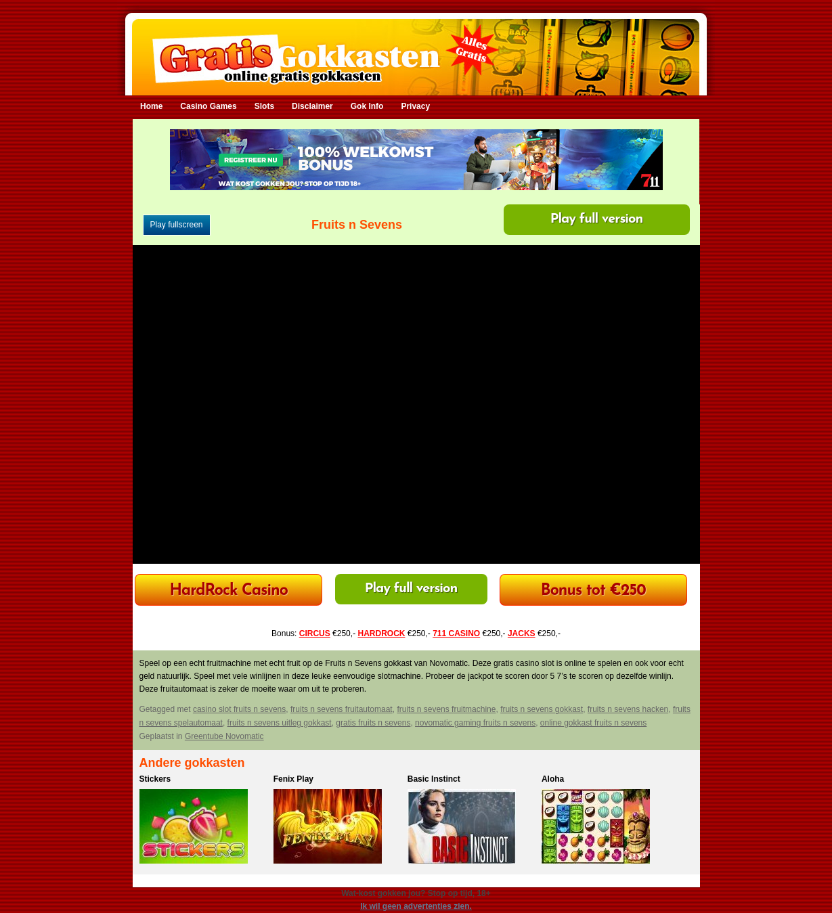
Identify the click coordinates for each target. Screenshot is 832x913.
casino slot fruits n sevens (239, 709)
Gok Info (367, 106)
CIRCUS (314, 633)
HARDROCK (381, 633)
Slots (264, 106)
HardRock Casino (228, 591)
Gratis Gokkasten (416, 47)
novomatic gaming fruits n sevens (475, 723)
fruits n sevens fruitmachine (446, 709)
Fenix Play (293, 779)
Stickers (155, 779)
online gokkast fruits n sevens (593, 723)
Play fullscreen (176, 224)
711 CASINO (456, 633)
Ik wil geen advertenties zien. (416, 906)
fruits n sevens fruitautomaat (341, 709)
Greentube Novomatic (224, 736)
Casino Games (208, 106)
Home (151, 106)
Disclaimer (312, 106)
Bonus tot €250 (593, 591)
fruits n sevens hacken (628, 709)
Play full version (596, 219)
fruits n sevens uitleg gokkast (279, 723)
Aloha (553, 779)
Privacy (415, 106)
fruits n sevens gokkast (541, 709)
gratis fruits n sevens (373, 723)
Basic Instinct (434, 779)
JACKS (521, 633)
